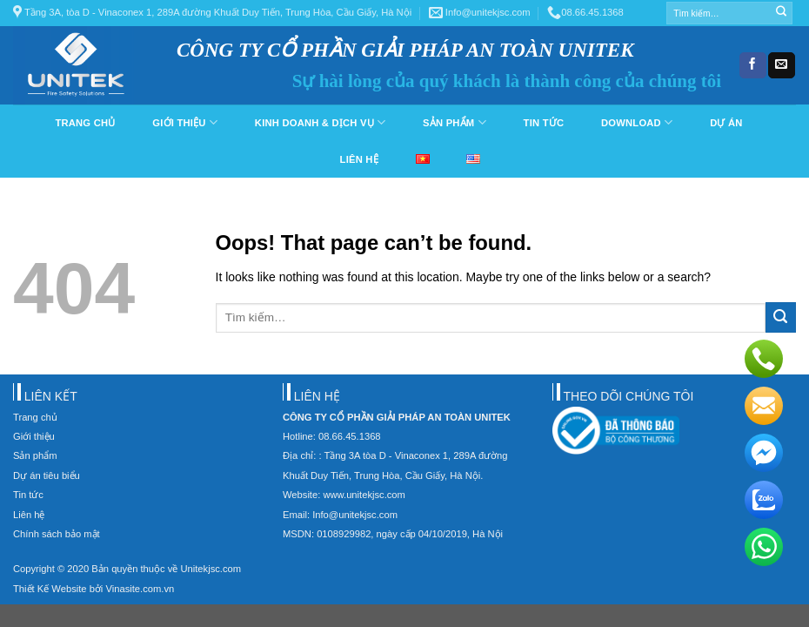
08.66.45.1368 (585, 12)
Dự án (726, 123)
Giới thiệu (184, 122)
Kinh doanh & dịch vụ (320, 122)
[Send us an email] (781, 65)
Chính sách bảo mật (56, 534)
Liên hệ (359, 159)
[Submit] (780, 13)
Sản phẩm (454, 122)
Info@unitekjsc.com (480, 12)
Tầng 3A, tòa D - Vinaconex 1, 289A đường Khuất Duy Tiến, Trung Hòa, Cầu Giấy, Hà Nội (212, 12)
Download (636, 122)
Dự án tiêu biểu (46, 475)
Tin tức (544, 123)
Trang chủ (85, 123)
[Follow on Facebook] (752, 65)
